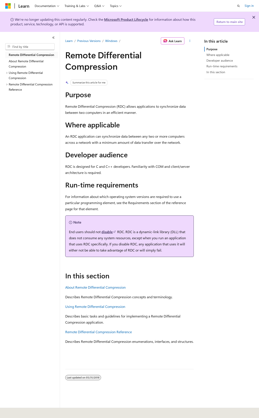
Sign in (249, 5)
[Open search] (238, 6)
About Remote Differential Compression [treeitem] (26, 64)
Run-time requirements (221, 66)
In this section (215, 72)
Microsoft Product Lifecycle (126, 19)
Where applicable (217, 55)
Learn (69, 41)
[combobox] (30, 46)
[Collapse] (53, 38)
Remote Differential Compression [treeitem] (31, 55)
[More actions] (190, 40)
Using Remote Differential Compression (95, 306)
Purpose (211, 49)
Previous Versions (89, 41)
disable (107, 231)
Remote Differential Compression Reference (98, 332)
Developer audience (219, 60)
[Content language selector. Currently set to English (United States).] (25, 411)
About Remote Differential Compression (95, 287)
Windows (111, 41)
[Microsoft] (8, 6)
